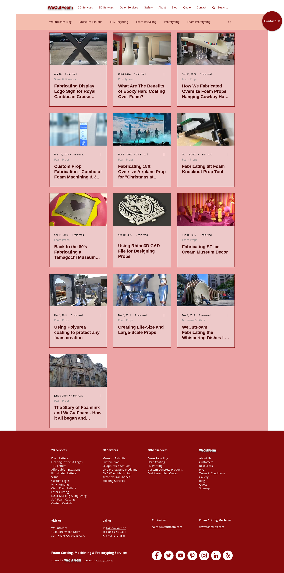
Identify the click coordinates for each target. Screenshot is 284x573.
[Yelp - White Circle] (228, 555)
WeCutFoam (207, 450)
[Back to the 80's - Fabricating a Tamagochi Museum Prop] (78, 209)
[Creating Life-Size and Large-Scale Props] (142, 290)
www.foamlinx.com (211, 527)
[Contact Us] (272, 21)
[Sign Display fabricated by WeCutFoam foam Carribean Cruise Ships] (78, 49)
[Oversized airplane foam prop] (142, 129)
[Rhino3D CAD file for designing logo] (142, 209)
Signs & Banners (65, 79)
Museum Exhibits (90, 22)
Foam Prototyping (198, 22)
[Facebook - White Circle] (157, 555)
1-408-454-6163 (116, 528)
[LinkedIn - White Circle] (216, 555)
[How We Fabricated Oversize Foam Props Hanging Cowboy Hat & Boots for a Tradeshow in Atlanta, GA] (205, 49)
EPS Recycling (119, 22)
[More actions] (101, 74)
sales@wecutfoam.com (167, 527)
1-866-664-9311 (116, 532)
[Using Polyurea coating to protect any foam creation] (78, 290)
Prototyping (171, 22)
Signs (54, 477)
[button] (129, 7)
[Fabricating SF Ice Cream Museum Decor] (205, 209)
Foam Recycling (146, 22)
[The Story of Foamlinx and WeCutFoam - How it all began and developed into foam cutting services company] (78, 370)
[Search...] (224, 7)
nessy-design (105, 560)
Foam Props (189, 79)
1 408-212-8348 (116, 535)
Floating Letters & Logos (67, 462)
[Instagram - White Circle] (204, 555)
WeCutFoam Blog (60, 22)
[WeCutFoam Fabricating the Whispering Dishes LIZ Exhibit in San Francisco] (205, 290)
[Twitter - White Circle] (169, 555)
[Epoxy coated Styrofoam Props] (142, 49)
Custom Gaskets (61, 503)
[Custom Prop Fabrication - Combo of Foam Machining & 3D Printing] (78, 129)
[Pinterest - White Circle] (192, 555)
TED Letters (58, 466)
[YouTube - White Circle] (180, 555)
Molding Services (114, 481)
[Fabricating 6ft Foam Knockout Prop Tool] (205, 129)
